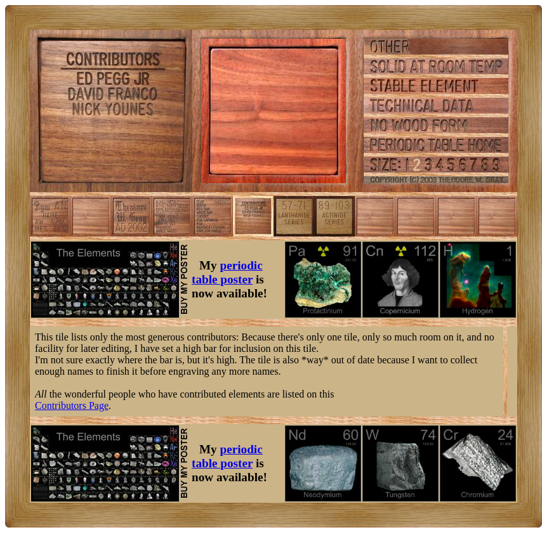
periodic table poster (227, 272)
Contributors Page (72, 405)
